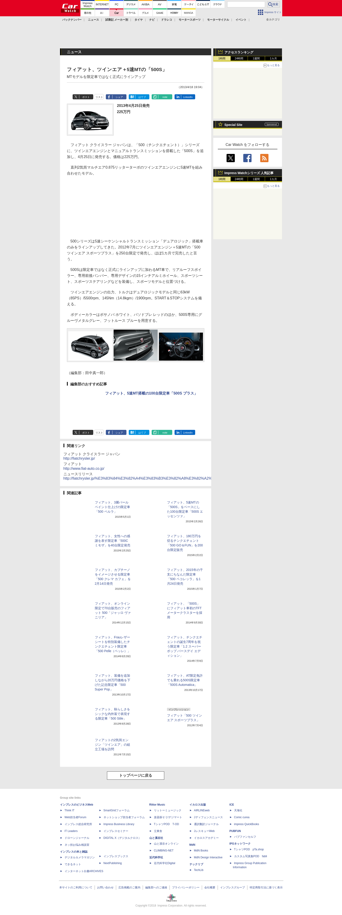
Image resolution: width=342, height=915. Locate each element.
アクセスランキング (238, 52)
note (164, 97)
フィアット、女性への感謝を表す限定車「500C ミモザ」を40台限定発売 (113, 540)
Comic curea (241, 817)
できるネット (73, 864)
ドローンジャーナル (77, 838)
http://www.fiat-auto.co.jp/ (83, 468)
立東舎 (158, 831)
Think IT (69, 810)
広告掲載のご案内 (129, 887)
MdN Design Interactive (208, 857)
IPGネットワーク (240, 843)
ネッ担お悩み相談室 (77, 844)
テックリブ (196, 864)
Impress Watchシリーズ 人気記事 (249, 173)
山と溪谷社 (156, 838)
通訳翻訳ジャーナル (206, 824)
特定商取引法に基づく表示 (266, 887)
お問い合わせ (105, 887)
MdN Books (201, 850)
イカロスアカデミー (206, 838)
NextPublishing (113, 863)
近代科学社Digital (164, 863)
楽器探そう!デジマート (168, 817)
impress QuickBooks (246, 824)
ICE (232, 804)
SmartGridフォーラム (117, 810)
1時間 (221, 58)
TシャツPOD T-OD (166, 824)
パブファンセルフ (245, 836)
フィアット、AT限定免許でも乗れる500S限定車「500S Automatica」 (185, 680)
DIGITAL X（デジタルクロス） (122, 838)
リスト (99, 97)
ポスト (86, 97)
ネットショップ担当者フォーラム (124, 817)
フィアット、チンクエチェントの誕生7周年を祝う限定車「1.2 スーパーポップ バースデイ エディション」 (184, 646)
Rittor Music (157, 804)
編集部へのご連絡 (156, 887)
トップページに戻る (135, 775)
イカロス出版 (197, 804)
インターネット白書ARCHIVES (84, 871)
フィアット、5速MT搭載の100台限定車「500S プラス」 (151, 393)
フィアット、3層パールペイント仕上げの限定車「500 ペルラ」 (112, 507)
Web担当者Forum (75, 817)
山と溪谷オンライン (166, 843)
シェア (119, 97)
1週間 (256, 58)
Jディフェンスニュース (208, 817)
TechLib (198, 870)
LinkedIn (188, 97)
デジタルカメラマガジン (80, 857)
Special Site (233, 125)
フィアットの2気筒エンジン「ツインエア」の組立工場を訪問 (112, 744)
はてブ (142, 97)
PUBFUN (235, 831)
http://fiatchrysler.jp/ (79, 458)
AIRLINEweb (202, 810)
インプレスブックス (116, 856)
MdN (192, 844)
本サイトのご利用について (75, 887)
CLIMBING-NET (164, 850)
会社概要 (209, 887)
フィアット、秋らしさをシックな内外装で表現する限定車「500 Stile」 (112, 713)
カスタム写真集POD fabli (250, 856)
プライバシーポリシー (186, 887)
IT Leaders (71, 831)
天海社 (238, 810)
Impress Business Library (119, 824)
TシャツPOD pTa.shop (249, 849)
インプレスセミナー (116, 831)
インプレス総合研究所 (78, 824)
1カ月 (273, 58)
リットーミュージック (167, 810)
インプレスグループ (232, 887)
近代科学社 (156, 857)
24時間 (239, 58)
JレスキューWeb (204, 831)
